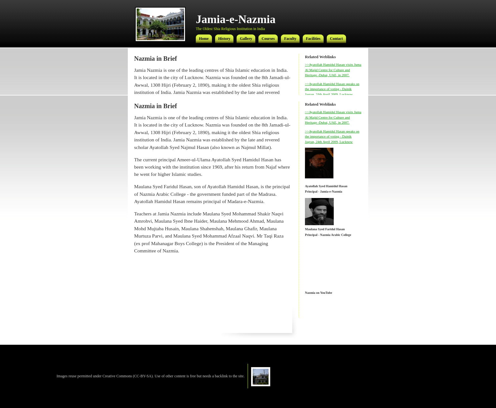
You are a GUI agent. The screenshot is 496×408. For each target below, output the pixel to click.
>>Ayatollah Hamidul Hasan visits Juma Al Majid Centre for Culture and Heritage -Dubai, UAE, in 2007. (333, 70)
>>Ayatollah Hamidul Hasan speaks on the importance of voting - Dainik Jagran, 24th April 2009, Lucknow (332, 89)
